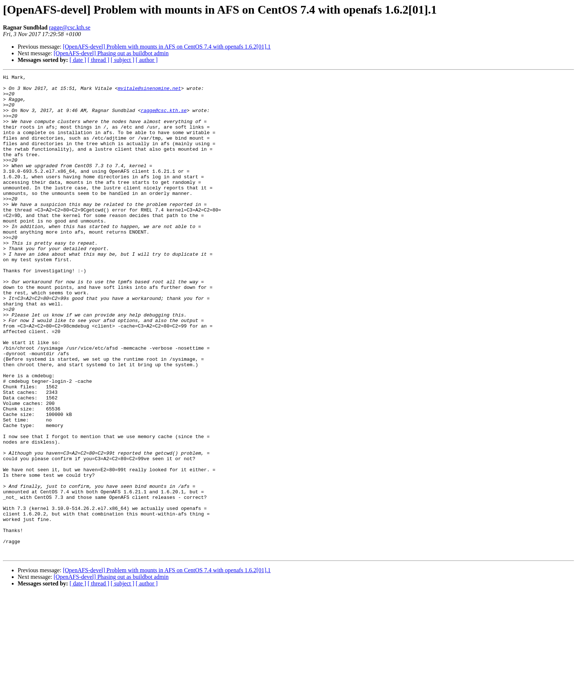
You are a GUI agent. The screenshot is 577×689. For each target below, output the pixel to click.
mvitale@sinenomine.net (149, 91)
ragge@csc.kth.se (69, 27)
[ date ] (78, 60)
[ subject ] (122, 60)
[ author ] (147, 60)
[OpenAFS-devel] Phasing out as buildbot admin (111, 53)
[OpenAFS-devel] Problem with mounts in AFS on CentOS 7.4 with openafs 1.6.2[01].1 (167, 46)
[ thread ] (98, 60)
